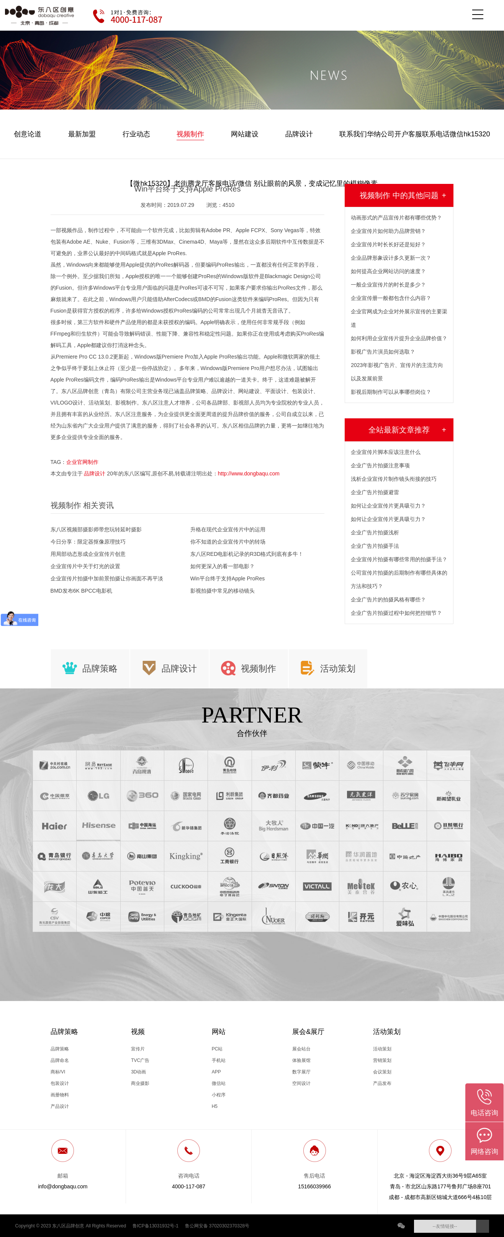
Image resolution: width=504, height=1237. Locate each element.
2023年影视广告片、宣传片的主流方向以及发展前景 (397, 372)
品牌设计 (299, 134)
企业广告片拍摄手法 (375, 546)
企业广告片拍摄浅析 (375, 532)
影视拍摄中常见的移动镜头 (222, 591)
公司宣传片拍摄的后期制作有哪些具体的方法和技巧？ (399, 579)
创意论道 (27, 134)
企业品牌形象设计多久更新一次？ (391, 258)
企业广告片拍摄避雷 (375, 492)
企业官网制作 (82, 462)
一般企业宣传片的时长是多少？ (388, 285)
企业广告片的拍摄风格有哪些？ (388, 599)
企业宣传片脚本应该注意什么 (386, 452)
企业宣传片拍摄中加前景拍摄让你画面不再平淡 (107, 578)
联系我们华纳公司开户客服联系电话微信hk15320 (414, 134)
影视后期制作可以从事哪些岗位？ (391, 392)
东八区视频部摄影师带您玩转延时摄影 (96, 529)
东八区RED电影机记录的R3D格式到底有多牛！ (247, 554)
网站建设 (245, 134)
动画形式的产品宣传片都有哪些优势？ (396, 218)
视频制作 (190, 134)
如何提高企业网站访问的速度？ (388, 271)
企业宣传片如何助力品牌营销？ (388, 231)
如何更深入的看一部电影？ (222, 566)
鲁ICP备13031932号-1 (155, 1225)
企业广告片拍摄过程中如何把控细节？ (396, 613)
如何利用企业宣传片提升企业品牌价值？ (399, 338)
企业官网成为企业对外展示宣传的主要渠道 (399, 318)
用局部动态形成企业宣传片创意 (88, 554)
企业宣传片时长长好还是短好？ (388, 244)
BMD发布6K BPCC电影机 (81, 591)
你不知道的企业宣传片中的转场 (227, 542)
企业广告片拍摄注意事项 (380, 465)
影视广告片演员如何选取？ (383, 352)
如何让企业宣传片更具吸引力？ (388, 506)
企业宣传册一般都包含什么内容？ (391, 298)
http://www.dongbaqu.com (249, 473)
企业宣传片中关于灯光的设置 (85, 566)
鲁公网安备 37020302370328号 (217, 1225)
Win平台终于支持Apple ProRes (227, 578)
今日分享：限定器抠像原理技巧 (88, 542)
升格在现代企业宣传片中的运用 (227, 529)
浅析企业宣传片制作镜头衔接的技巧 (394, 479)
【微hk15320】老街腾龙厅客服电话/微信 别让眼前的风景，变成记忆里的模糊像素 (251, 183)
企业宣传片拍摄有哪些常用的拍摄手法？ (399, 559)
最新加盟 (82, 134)
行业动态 (136, 134)
